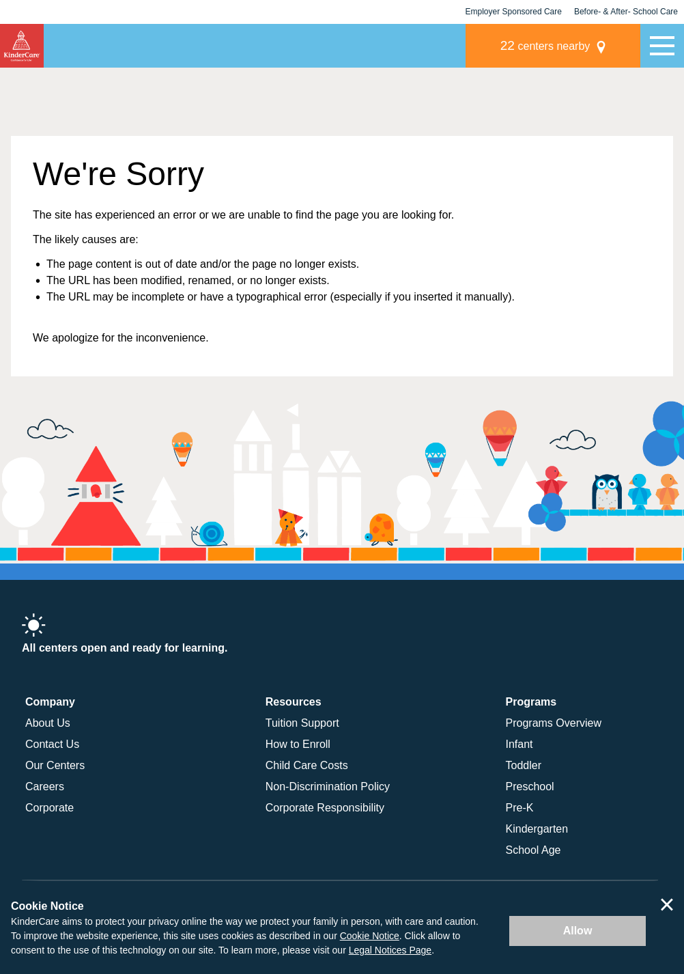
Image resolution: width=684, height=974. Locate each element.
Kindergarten (537, 829)
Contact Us (52, 744)
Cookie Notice (369, 935)
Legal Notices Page (390, 950)
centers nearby (545, 45)
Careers (44, 786)
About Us (47, 723)
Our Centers (55, 765)
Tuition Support (302, 723)
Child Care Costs (307, 765)
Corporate (49, 807)
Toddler (523, 765)
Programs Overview (553, 723)
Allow (578, 930)
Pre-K (520, 807)
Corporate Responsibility (325, 807)
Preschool (530, 786)
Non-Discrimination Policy (328, 786)
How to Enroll (298, 744)
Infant (519, 744)
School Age (533, 850)
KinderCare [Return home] (22, 46)
